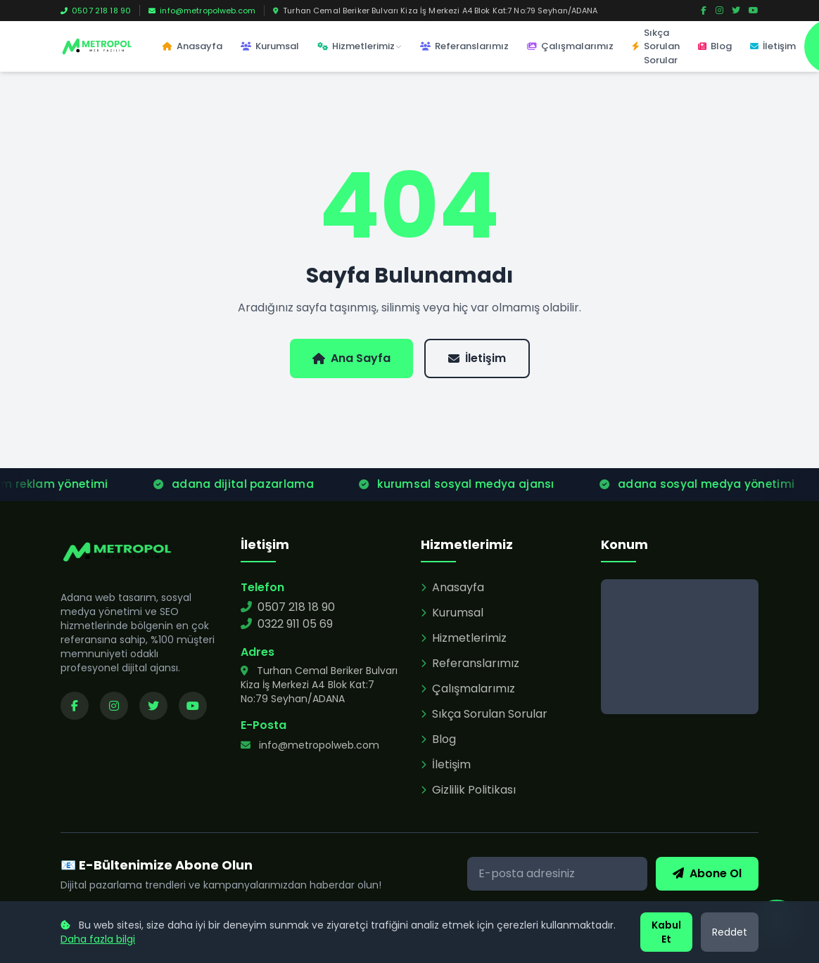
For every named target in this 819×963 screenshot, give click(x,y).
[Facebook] (703, 10)
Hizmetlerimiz (359, 46)
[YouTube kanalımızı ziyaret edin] (193, 706)
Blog (715, 46)
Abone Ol (707, 873)
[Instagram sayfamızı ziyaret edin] (114, 706)
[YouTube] (753, 10)
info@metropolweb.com (201, 10)
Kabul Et (666, 932)
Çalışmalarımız (570, 46)
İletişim (773, 46)
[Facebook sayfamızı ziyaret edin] (75, 706)
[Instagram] (719, 10)
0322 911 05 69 (287, 624)
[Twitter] (736, 10)
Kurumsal (270, 46)
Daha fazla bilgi (98, 939)
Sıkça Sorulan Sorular (656, 46)
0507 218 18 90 (96, 10)
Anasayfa (192, 46)
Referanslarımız (464, 46)
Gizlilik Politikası (468, 790)
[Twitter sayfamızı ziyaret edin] (153, 706)
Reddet (729, 932)
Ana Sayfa (351, 358)
